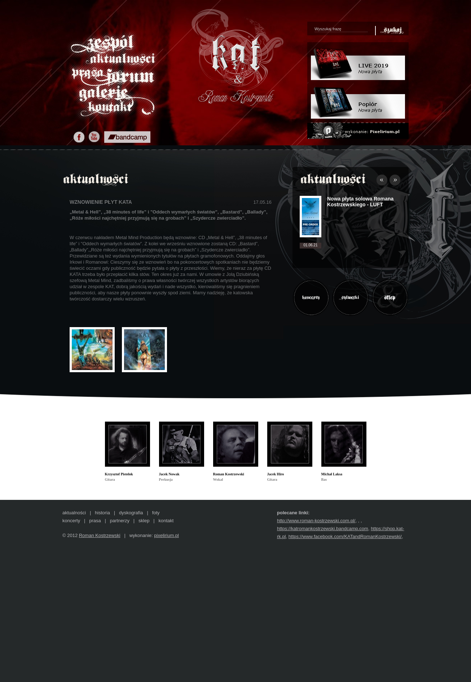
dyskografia (131, 512)
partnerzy (119, 520)
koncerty (71, 520)
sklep (143, 520)
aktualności (74, 512)
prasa (95, 520)
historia (102, 512)
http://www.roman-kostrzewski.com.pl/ (316, 520)
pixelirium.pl (166, 535)
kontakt (165, 520)
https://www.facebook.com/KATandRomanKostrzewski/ (345, 536)
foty (156, 512)
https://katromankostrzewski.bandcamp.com (322, 528)
